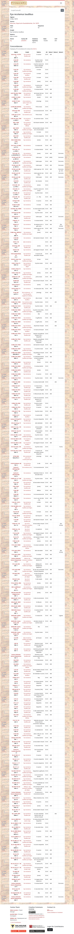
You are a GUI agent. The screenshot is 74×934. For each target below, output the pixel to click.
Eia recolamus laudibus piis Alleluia (27, 124)
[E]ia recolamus (27, 242)
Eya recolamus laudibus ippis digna (27, 265)
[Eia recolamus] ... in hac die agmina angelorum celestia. (27, 294)
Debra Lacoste (14, 910)
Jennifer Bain (13, 914)
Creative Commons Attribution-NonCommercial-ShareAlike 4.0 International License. (36, 917)
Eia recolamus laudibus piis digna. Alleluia (27, 546)
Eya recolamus (27, 81)
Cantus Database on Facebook (55, 912)
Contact (50, 910)
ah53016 (23, 40)
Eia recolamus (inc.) (27, 467)
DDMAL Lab (13, 918)
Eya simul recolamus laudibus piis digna (27, 525)
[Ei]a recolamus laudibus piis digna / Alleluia (27, 639)
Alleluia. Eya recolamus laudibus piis (27, 560)
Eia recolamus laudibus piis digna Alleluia (27, 665)
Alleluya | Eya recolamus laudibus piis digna (27, 788)
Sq (11, 40)
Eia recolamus (27, 60)
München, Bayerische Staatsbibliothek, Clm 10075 (24, 23)
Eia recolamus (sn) (27, 114)
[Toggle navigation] (61, 3)
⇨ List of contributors (15, 922)
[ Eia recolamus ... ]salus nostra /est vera (27, 102)
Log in (50, 930)
